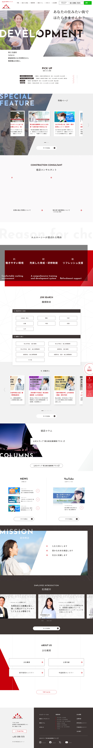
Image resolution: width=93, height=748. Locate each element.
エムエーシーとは (43, 714)
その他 (30, 360)
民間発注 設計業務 (63, 349)
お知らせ (48, 3)
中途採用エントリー (66, 673)
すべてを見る (46, 148)
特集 (18, 3)
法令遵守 (79, 731)
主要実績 (66, 662)
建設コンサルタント (44, 718)
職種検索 (33, 3)
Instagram (42, 742)
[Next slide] (88, 125)
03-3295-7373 (75, 3)
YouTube (68, 742)
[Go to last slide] (4, 125)
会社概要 (55, 3)
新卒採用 (89, 380)
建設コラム (40, 3)
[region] (47, 79)
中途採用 (89, 387)
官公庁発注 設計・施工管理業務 (30, 349)
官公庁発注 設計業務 (30, 343)
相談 (87, 3)
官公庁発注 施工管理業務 (62, 343)
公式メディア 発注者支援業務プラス (48, 441)
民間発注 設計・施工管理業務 (63, 354)
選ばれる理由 (25, 3)
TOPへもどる (46, 692)
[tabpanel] (46, 606)
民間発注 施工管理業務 (30, 354)
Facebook (52, 742)
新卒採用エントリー (26, 673)
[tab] (45, 142)
